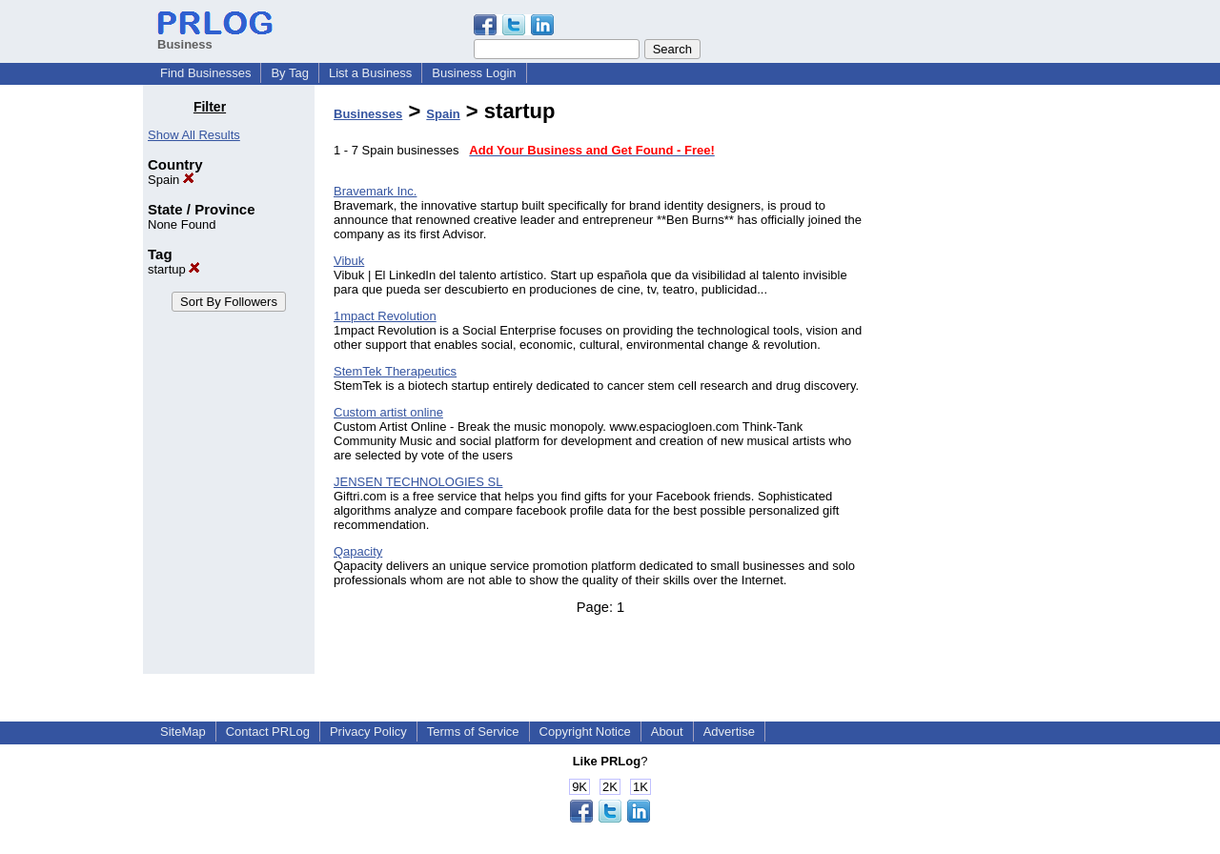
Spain (171, 180)
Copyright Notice (585, 731)
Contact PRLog (268, 731)
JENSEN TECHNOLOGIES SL (418, 482)
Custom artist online (388, 412)
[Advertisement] (980, 385)
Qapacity (358, 551)
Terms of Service (473, 731)
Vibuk (349, 261)
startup (174, 269)
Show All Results (194, 135)
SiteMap (183, 731)
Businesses (368, 114)
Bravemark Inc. (375, 191)
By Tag (290, 73)
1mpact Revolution (385, 316)
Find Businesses (205, 73)
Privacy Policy (368, 731)
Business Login (474, 73)
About (667, 731)
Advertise (729, 731)
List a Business (370, 73)
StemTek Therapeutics (395, 371)
